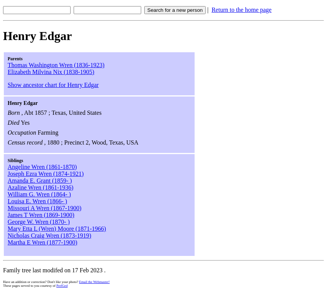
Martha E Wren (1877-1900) (42, 242)
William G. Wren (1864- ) (39, 194)
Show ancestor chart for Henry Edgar (53, 85)
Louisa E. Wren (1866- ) (37, 201)
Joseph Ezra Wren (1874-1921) (46, 173)
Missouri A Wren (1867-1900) (44, 208)
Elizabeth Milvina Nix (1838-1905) (51, 72)
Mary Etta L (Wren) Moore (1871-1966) (57, 228)
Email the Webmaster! (94, 282)
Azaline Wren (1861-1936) (40, 187)
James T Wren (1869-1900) (41, 215)
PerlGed (62, 286)
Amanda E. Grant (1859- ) (40, 180)
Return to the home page (241, 9)
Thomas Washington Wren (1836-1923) (56, 65)
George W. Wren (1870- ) (39, 222)
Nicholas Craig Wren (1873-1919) (49, 235)
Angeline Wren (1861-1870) (42, 167)
